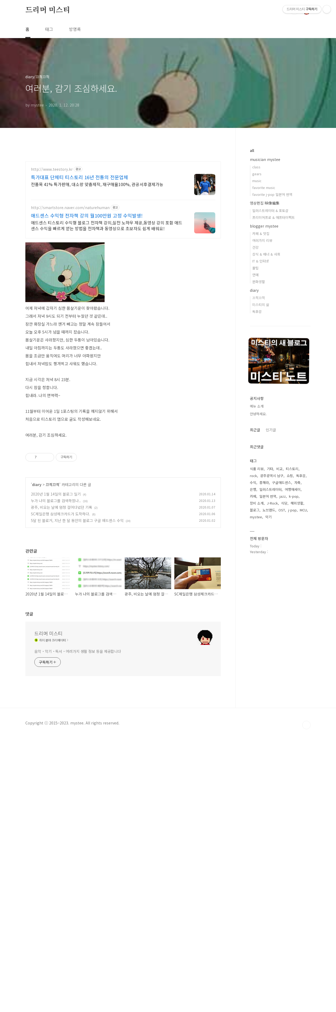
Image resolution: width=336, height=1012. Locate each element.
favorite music (263, 187)
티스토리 (292, 468)
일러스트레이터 (270, 489)
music (257, 180)
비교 (279, 468)
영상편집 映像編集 (264, 203)
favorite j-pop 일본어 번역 (272, 194)
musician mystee (265, 159)
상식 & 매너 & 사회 (266, 254)
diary (36, 569)
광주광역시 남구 (271, 475)
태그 (49, 29)
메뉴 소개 (257, 406)
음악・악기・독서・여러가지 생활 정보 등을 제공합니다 (77, 853)
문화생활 (258, 281)
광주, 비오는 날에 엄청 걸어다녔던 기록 (61, 592)
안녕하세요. (258, 413)
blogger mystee (264, 226)
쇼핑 (290, 475)
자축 (297, 482)
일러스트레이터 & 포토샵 (270, 210)
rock (253, 475)
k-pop (293, 496)
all (252, 150)
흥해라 (264, 482)
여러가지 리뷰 (262, 240)
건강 (255, 247)
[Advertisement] (75, 184)
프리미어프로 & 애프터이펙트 (273, 217)
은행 (253, 489)
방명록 (75, 29)
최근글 (255, 429)
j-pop (292, 509)
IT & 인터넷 (260, 261)
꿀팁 (255, 267)
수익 (253, 482)
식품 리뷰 (257, 468)
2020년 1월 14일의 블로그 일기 (56, 579)
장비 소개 (257, 503)
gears (257, 173)
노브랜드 (269, 509)
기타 (270, 468)
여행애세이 (293, 489)
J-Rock (272, 503)
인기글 (271, 429)
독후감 (257, 311)
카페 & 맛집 (260, 233)
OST (281, 509)
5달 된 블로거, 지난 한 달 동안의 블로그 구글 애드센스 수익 (77, 605)
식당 (284, 503)
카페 (253, 496)
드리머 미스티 (47, 10)
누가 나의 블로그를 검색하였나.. (56, 585)
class (256, 166)
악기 (268, 516)
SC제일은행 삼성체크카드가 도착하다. (60, 599)
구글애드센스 (281, 482)
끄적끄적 (52, 569)
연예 (255, 274)
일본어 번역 (267, 496)
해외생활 (297, 503)
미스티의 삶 (260, 304)
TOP (306, 1001)
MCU (303, 509)
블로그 (254, 509)
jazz (282, 496)
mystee (256, 516)
